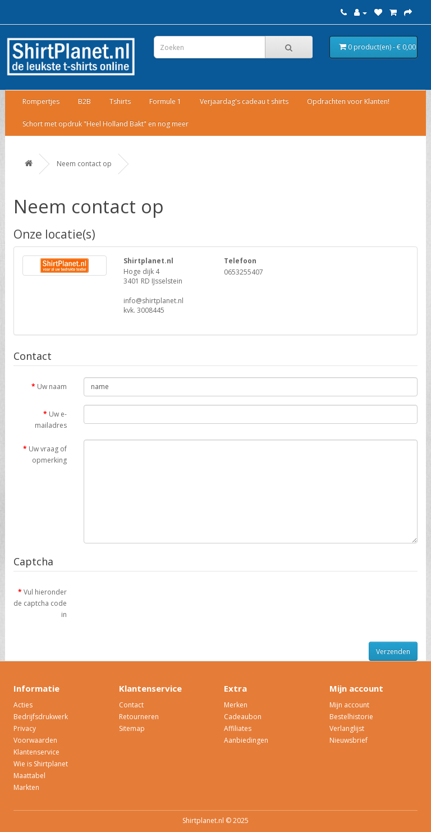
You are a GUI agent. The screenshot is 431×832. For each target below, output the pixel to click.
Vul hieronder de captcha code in (40, 603)
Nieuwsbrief (348, 740)
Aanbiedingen (246, 740)
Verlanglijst (346, 728)
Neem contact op (84, 163)
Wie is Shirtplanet (40, 764)
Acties (23, 705)
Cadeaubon (243, 716)
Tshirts (120, 101)
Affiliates (237, 728)
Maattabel (29, 775)
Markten (26, 787)
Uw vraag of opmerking (48, 454)
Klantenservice (36, 752)
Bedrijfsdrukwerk (40, 716)
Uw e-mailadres (51, 419)
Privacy (24, 728)
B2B (84, 101)
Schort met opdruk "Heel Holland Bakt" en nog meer (105, 124)
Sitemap (132, 728)
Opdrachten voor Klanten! (348, 101)
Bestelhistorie (351, 716)
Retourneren (139, 716)
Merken (235, 705)
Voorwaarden (35, 740)
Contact (131, 705)
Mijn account (349, 705)
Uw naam (52, 386)
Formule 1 (165, 101)
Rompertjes (40, 101)
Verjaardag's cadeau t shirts (244, 101)
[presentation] (169, 605)
